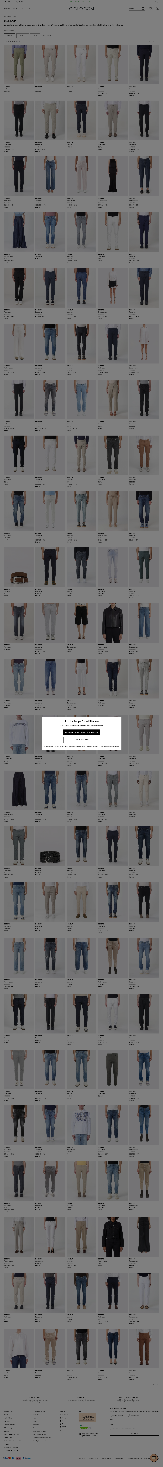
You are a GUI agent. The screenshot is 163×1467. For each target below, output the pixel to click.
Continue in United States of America (81, 732)
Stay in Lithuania (81, 740)
